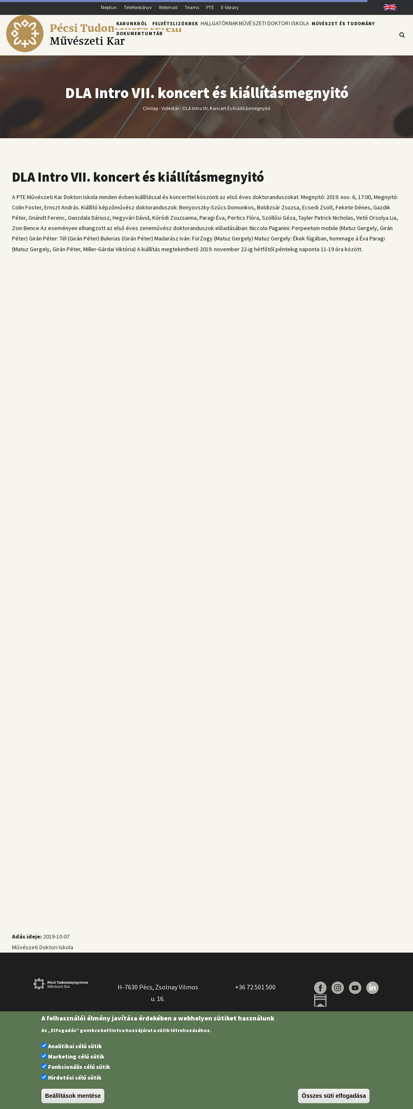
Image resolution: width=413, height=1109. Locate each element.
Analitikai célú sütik (75, 1046)
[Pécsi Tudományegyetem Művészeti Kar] (93, 50)
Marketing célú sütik (76, 1056)
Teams (192, 7)
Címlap (150, 113)
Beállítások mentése (73, 1095)
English (387, 7)
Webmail (168, 7)
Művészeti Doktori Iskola (283, 34)
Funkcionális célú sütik (79, 1067)
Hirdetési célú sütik (74, 1077)
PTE (210, 7)
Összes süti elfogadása (334, 1095)
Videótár (170, 113)
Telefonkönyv (138, 7)
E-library (230, 7)
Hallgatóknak (223, 34)
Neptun (109, 7)
